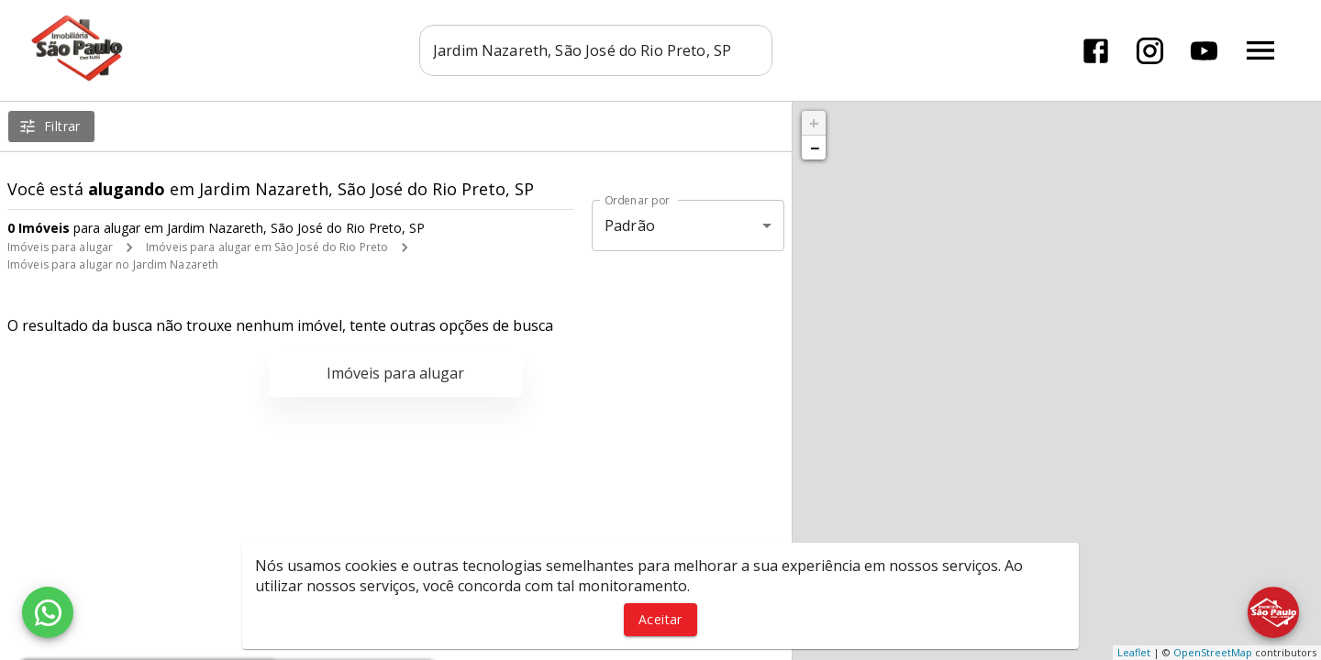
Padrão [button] (630, 225)
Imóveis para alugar (60, 247)
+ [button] (814, 123)
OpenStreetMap (1212, 652)
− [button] (814, 148)
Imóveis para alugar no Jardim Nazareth (112, 264)
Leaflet (1133, 652)
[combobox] (595, 50)
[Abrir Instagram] (1150, 51)
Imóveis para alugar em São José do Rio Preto (267, 247)
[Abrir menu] (1260, 50)
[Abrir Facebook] (1096, 51)
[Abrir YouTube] (1204, 51)
